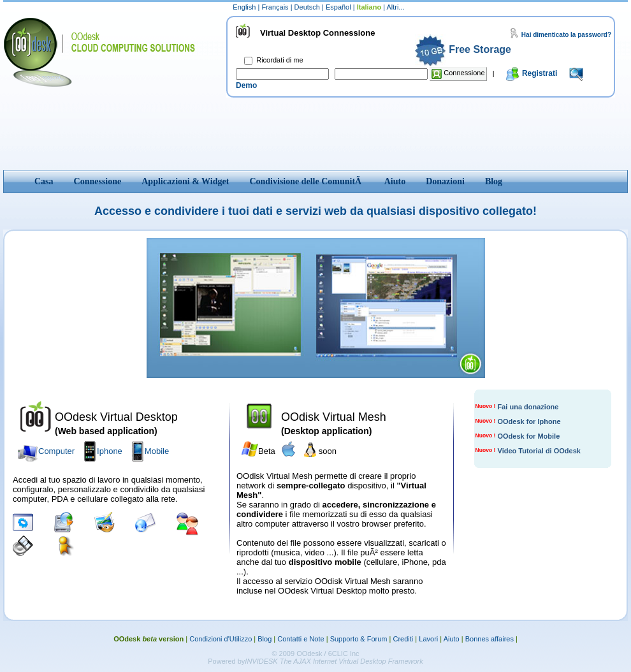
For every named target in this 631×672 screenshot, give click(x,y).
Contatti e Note (300, 639)
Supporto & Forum (359, 639)
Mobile (157, 451)
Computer (56, 451)
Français (275, 7)
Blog (264, 639)
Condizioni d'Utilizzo (220, 639)
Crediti (403, 639)
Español (339, 7)
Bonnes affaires (489, 639)
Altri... (396, 7)
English (245, 7)
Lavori (428, 639)
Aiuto (452, 639)
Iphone (109, 451)
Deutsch (308, 7)
